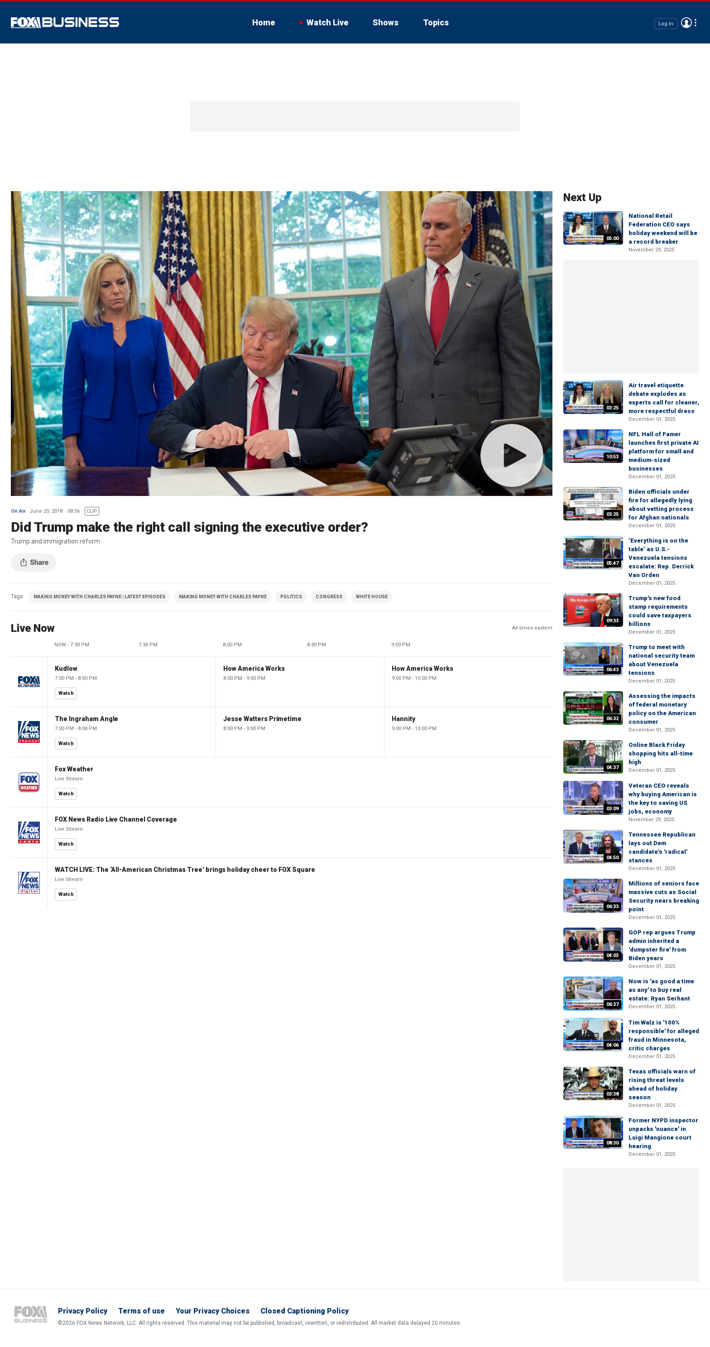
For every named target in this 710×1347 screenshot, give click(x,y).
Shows (385, 22)
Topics (436, 22)
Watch (66, 693)
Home (263, 22)
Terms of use (141, 1311)
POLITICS (291, 596)
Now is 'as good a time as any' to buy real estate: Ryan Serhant (661, 990)
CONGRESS (329, 596)
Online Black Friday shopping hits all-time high (660, 753)
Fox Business (65, 22)
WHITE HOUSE (372, 596)
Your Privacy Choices (212, 1311)
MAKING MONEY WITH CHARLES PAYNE (223, 596)
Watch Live (327, 22)
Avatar (686, 22)
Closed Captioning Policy (304, 1311)
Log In (665, 23)
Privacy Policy (82, 1311)
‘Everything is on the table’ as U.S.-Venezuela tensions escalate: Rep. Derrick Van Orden (661, 557)
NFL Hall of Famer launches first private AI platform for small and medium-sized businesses (663, 451)
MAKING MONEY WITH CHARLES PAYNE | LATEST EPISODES (99, 596)
